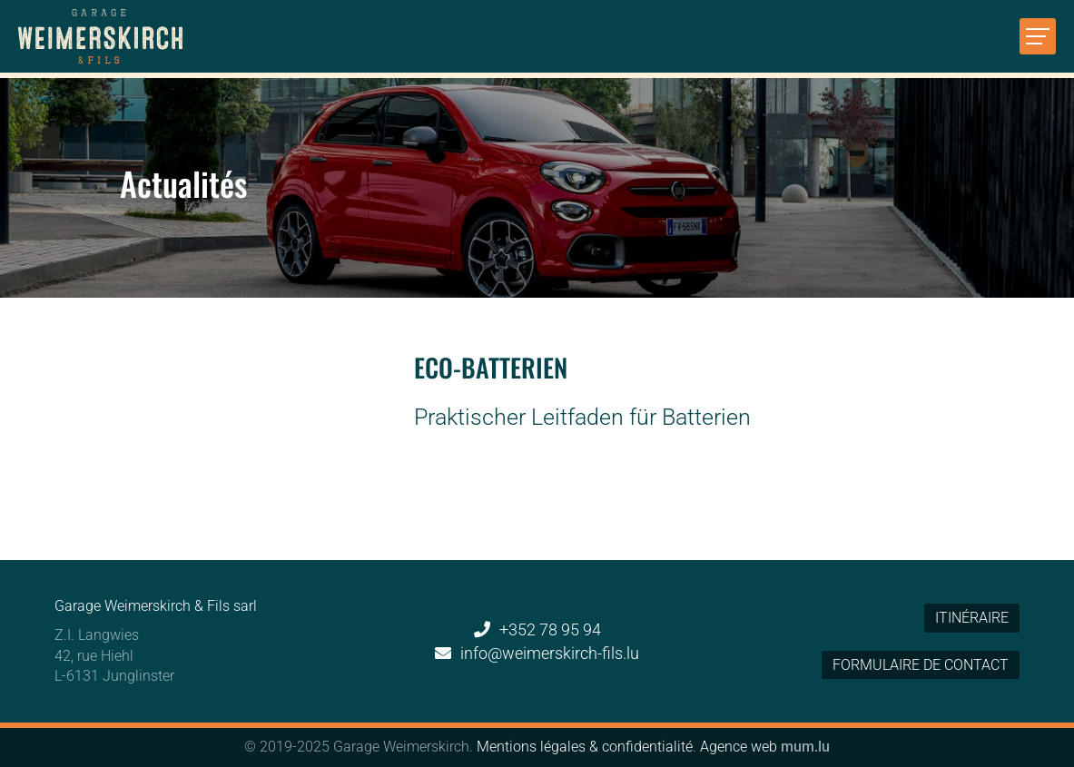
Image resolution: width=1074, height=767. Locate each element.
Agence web (738, 746)
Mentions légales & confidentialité (585, 746)
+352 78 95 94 (550, 629)
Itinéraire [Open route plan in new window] (972, 617)
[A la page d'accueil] (100, 36)
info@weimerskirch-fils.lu (549, 653)
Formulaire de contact (921, 665)
